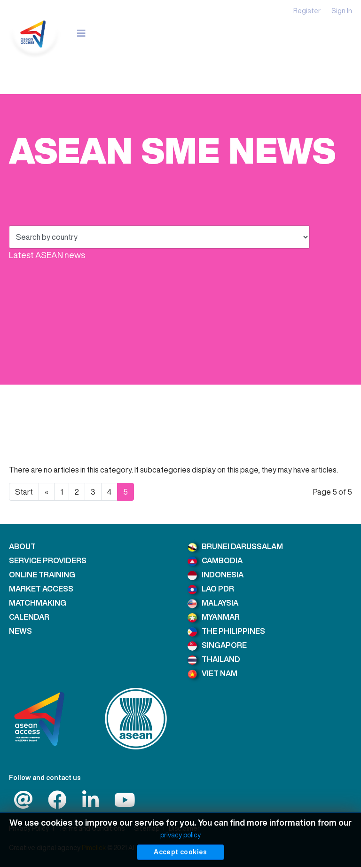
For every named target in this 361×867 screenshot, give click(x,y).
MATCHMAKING (37, 603)
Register (307, 10)
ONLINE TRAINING (42, 574)
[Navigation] (81, 33)
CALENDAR (29, 617)
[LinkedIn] (90, 804)
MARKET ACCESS (41, 588)
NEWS (20, 631)
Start (24, 492)
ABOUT (22, 546)
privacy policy (180, 835)
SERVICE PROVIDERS (47, 560)
